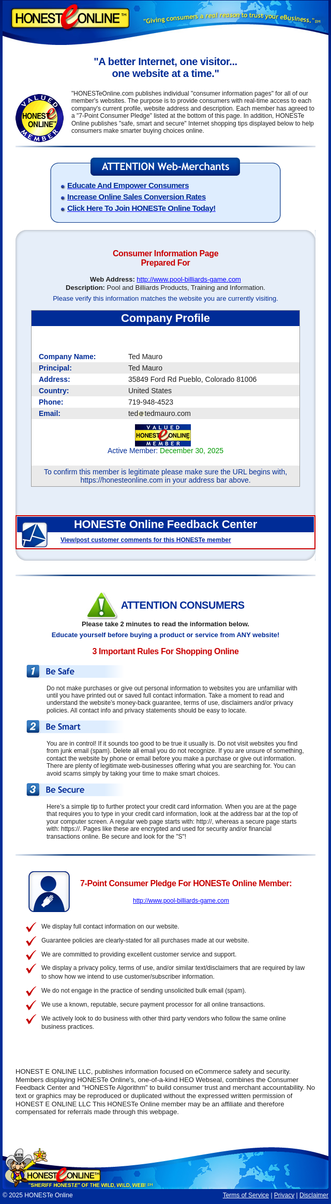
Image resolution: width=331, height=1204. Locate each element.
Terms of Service (246, 1195)
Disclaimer (313, 1195)
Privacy (284, 1195)
